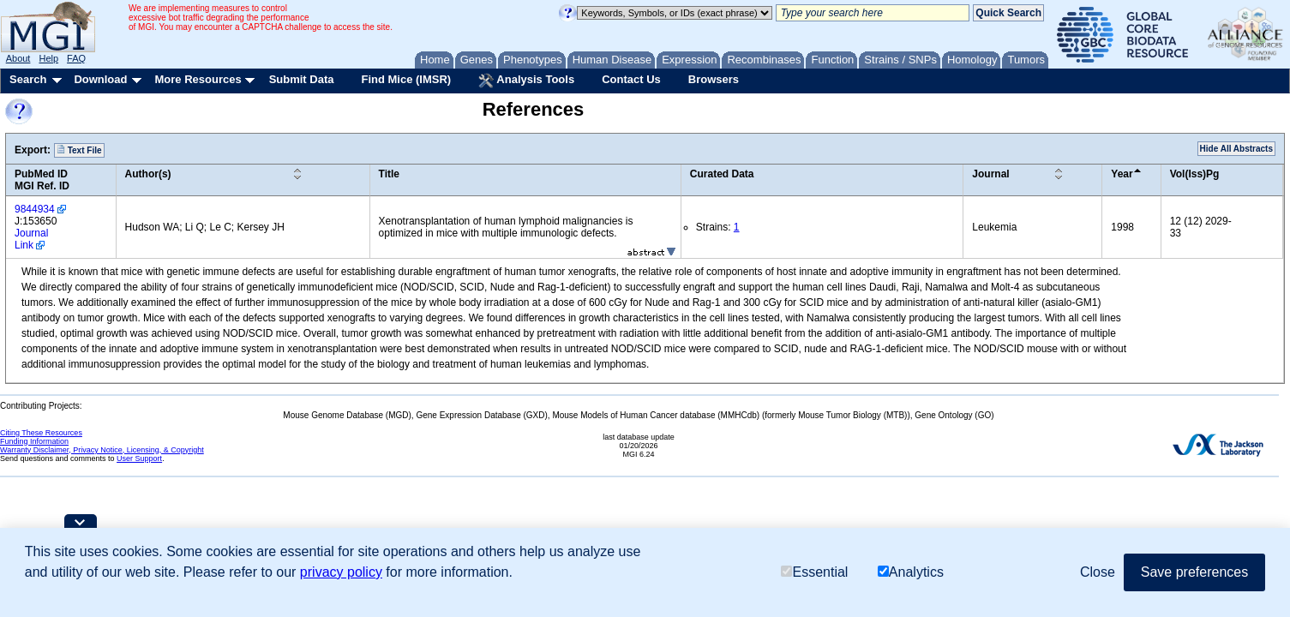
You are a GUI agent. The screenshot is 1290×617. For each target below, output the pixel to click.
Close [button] (1097, 572)
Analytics (911, 572)
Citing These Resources (41, 432)
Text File (79, 150)
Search (27, 79)
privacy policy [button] (341, 572)
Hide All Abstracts (1236, 148)
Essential (814, 572)
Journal (990, 174)
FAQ (76, 58)
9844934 (35, 209)
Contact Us (631, 79)
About (18, 58)
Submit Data (301, 79)
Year (1121, 174)
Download (100, 79)
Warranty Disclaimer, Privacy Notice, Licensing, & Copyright (102, 450)
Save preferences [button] (1194, 572)
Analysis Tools (526, 80)
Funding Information (34, 441)
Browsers (713, 79)
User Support (139, 458)
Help (48, 58)
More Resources (197, 79)
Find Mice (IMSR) (406, 79)
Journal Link (31, 239)
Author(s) (148, 174)
